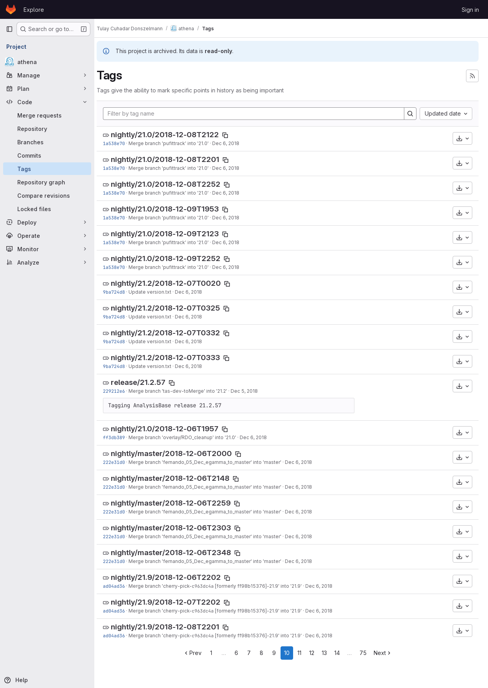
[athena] (47, 61)
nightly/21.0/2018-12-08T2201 (172, 159)
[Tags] (47, 168)
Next (386, 652)
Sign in (470, 9)
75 (366, 652)
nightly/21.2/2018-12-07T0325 (172, 308)
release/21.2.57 (145, 382)
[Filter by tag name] (257, 113)
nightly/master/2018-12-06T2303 (178, 527)
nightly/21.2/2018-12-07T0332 (172, 332)
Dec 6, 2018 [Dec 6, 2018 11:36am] (325, 586)
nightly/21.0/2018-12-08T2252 (172, 184)
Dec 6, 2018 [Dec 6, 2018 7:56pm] (232, 143)
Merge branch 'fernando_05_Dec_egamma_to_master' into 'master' (212, 462)
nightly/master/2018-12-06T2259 (178, 503)
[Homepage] (10, 9)
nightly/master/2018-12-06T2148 (177, 478)
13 (328, 652)
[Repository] (47, 128)
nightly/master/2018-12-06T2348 (178, 552)
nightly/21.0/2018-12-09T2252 (172, 258)
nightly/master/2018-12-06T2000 (178, 453)
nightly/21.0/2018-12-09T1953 (172, 208)
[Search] (410, 113)
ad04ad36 (121, 586)
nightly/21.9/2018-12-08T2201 (172, 626)
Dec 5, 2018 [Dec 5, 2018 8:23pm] (251, 391)
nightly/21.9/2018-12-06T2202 (173, 577)
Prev (196, 652)
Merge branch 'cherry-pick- (167, 586)
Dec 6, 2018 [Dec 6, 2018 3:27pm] (195, 292)
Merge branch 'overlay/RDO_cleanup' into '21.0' (189, 437)
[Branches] (47, 142)
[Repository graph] (47, 182)
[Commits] (47, 155)
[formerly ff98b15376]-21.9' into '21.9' (265, 586)
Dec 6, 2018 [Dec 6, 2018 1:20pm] (305, 462)
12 (315, 652)
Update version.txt (157, 292)
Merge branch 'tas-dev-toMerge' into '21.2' (185, 391)
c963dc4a (210, 586)
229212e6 (121, 391)
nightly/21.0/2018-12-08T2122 (172, 134)
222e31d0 (121, 462)
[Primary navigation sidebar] (9, 29)
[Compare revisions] (47, 195)
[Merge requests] (47, 115)
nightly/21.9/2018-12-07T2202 (172, 602)
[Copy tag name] (232, 135)
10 (290, 652)
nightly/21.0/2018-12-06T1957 (172, 428)
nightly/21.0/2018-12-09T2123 (172, 233)
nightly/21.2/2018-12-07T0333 (172, 357)
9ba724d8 (121, 292)
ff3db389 (121, 437)
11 (303, 652)
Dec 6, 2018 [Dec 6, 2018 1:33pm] (260, 437)
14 (340, 652)
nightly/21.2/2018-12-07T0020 (173, 283)
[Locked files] (47, 208)
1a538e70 (121, 143)
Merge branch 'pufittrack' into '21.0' (176, 143)
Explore (34, 9)
